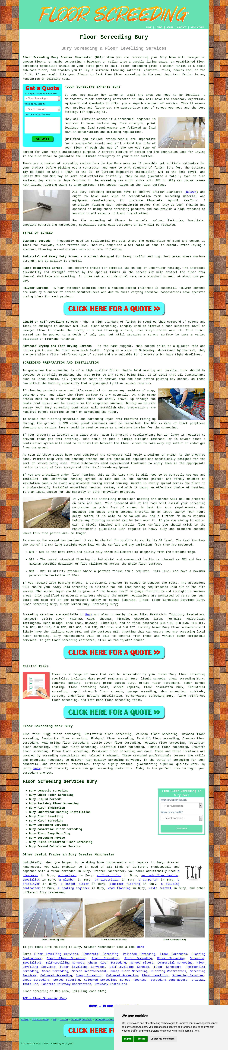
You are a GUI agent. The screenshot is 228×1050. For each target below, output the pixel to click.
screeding (181, 760)
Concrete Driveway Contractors (66, 984)
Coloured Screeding (56, 975)
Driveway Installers (111, 984)
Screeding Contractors (169, 979)
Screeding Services (188, 975)
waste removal (160, 888)
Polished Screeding (139, 954)
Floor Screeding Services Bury (60, 781)
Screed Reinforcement (89, 971)
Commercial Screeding (100, 954)
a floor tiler (109, 875)
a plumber (67, 879)
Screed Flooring (66, 979)
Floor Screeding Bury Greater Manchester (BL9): (64, 57)
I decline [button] (141, 1038)
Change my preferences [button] (162, 1038)
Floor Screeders (173, 954)
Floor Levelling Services (56, 954)
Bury (88, 614)
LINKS (159, 27)
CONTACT (182, 27)
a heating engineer (73, 888)
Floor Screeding (105, 958)
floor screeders (184, 627)
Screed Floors (141, 962)
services (29, 640)
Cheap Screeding (55, 971)
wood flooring (119, 888)
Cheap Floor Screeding (66, 958)
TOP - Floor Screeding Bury (45, 998)
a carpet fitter (75, 884)
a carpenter (148, 879)
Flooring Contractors (168, 971)
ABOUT (170, 27)
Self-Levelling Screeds (65, 962)
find (35, 734)
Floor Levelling (155, 975)
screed (28, 152)
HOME (149, 27)
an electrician (107, 879)
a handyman (67, 875)
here (36, 768)
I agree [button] (127, 1038)
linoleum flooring (125, 884)
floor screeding (36, 636)
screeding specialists (61, 755)
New (55, 1020)
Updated (64, 1020)
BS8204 (191, 192)
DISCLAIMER (197, 27)
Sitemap (25, 1020)
